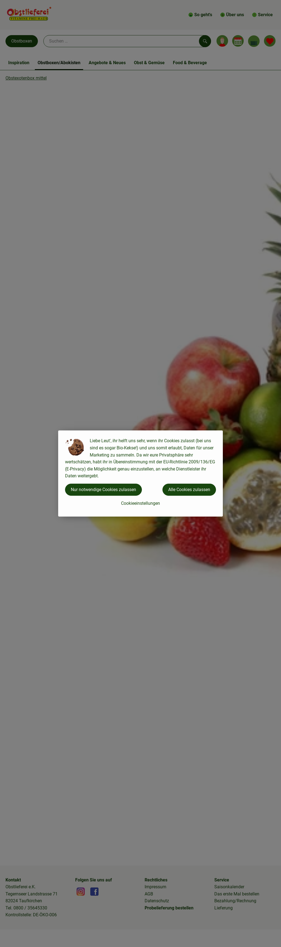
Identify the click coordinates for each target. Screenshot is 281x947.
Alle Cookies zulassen (189, 489)
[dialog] (140, 473)
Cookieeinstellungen (140, 503)
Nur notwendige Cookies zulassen (103, 489)
